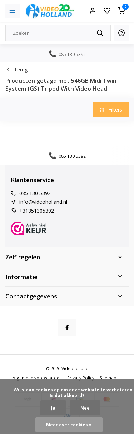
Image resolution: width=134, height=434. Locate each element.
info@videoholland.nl (43, 201)
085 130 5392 (35, 193)
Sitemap (108, 378)
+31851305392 (36, 210)
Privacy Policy (80, 378)
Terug (16, 69)
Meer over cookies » (69, 425)
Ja (53, 408)
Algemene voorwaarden (37, 378)
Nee (85, 408)
